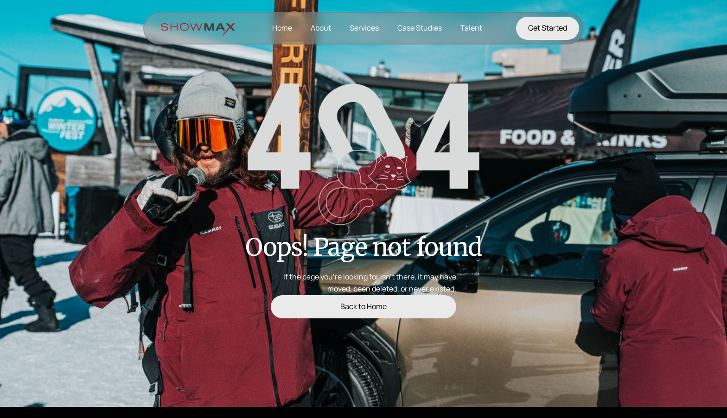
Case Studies (419, 28)
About (321, 28)
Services (364, 28)
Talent (471, 28)
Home (282, 28)
